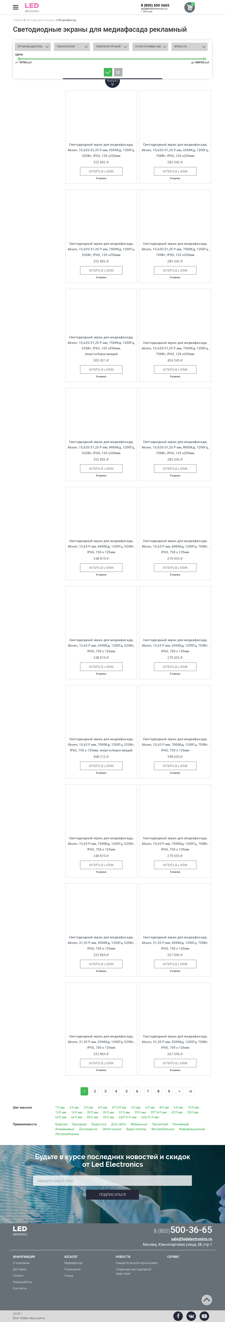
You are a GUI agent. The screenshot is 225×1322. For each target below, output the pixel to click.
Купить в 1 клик (101, 171)
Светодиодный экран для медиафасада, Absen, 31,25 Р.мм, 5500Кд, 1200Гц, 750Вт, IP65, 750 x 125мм (175, 1042)
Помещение (72, 1269)
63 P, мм (60, 1117)
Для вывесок (88, 1129)
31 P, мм (124, 1112)
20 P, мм (92, 1112)
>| (190, 1091)
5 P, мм (135, 1107)
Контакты (20, 1288)
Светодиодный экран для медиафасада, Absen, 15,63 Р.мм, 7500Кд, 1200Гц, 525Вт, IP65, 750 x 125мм (101, 843)
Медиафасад (73, 1263)
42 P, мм (176, 1112)
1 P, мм (60, 1107)
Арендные (79, 1124)
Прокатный (160, 1124)
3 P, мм (88, 1107)
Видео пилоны (136, 1129)
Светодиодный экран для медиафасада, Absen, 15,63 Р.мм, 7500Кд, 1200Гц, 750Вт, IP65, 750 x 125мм (175, 843)
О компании (21, 1263)
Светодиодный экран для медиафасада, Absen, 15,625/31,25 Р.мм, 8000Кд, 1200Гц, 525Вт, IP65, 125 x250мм (101, 447)
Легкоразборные (67, 1134)
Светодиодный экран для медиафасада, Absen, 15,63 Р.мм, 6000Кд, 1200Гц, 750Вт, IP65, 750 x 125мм (175, 546)
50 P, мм (192, 1112)
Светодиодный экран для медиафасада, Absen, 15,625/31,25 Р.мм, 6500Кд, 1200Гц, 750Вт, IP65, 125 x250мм (175, 150)
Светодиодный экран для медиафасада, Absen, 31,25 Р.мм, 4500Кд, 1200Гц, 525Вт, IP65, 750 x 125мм (101, 942)
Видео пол (99, 1124)
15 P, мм (60, 1112)
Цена (19, 54)
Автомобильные (162, 1129)
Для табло (118, 1124)
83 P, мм (92, 1117)
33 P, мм (140, 1112)
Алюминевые (64, 1129)
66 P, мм (76, 1117)
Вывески (61, 1124)
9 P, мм (178, 1107)
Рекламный (181, 1124)
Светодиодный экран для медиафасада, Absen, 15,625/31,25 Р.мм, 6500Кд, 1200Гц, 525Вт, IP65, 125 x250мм (101, 150)
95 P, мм (108, 1117)
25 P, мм (108, 1112)
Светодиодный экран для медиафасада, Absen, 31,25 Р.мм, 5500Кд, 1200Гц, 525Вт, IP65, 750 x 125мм (101, 1042)
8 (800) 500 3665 (155, 5)
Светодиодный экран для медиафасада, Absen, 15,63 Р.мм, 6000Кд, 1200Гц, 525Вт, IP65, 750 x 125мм (101, 546)
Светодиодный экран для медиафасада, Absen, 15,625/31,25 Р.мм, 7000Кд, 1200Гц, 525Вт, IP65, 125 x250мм (101, 249)
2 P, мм (74, 1107)
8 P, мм (164, 1107)
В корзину (101, 178)
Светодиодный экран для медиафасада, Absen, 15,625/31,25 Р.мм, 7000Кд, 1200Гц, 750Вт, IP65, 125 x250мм (175, 249)
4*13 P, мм (119, 1107)
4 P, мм (102, 1107)
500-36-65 (183, 1229)
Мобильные (139, 1124)
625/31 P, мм (150, 1117)
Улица (68, 1275)
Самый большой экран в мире (137, 1263)
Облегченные (111, 1129)
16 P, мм (76, 1112)
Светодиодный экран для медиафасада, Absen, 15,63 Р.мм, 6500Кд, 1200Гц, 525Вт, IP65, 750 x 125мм (101, 645)
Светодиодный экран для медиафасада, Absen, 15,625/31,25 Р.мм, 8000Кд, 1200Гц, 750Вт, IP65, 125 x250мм (175, 447)
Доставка (19, 1269)
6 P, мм (150, 1107)
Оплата (18, 1275)
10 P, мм (193, 1107)
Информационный (192, 1129)
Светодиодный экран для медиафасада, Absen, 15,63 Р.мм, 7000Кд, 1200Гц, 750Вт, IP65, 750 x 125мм (175, 744)
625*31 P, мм (127, 1117)
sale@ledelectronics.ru (154, 8)
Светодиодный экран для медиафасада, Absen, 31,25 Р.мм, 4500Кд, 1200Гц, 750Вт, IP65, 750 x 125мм (175, 942)
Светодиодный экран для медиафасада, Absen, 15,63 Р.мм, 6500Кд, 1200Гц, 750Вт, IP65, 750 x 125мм (175, 645)
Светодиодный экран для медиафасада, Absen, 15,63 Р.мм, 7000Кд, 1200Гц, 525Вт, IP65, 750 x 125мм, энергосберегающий (101, 744)
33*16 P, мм (159, 1112)
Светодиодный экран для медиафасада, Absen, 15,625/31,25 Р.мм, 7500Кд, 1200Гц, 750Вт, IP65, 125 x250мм (175, 348)
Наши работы (22, 1282)
